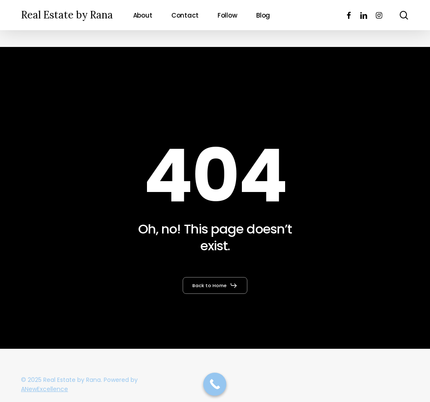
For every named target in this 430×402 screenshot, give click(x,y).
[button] (215, 285)
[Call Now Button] (214, 384)
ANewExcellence (44, 389)
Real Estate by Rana (67, 15)
